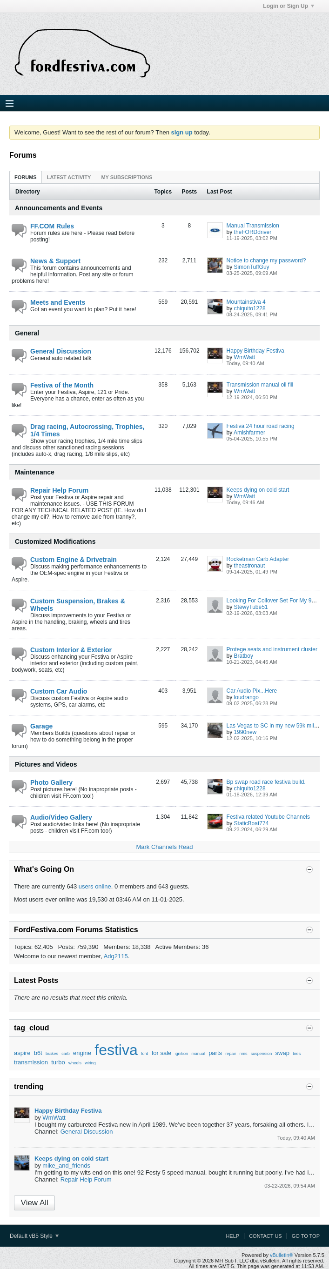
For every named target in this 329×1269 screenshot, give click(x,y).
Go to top (306, 1236)
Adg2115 (116, 956)
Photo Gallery (51, 782)
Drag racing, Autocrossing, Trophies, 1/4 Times (87, 430)
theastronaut (249, 565)
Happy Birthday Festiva (255, 350)
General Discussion (60, 351)
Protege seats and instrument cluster (272, 649)
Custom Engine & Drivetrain (73, 559)
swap (282, 1052)
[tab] (25, 177)
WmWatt (244, 357)
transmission (31, 1062)
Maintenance (34, 472)
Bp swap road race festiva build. (266, 782)
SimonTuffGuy (251, 267)
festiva (115, 1050)
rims (244, 1053)
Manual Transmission (253, 225)
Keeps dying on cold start (258, 490)
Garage (41, 726)
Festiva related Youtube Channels (268, 817)
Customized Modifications (55, 541)
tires (297, 1053)
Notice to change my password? (266, 260)
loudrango (246, 697)
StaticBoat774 (251, 823)
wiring (90, 1063)
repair (230, 1053)
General (27, 333)
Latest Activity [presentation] (69, 177)
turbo (58, 1062)
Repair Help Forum (59, 490)
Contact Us (265, 1236)
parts (215, 1052)
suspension (261, 1053)
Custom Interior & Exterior (71, 650)
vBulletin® (281, 1255)
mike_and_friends (66, 1165)
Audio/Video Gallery (61, 817)
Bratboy (243, 656)
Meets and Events (57, 302)
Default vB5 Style (34, 1236)
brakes (52, 1053)
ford (144, 1053)
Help (232, 1236)
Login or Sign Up (288, 6)
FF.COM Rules (52, 226)
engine (82, 1052)
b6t (38, 1052)
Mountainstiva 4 (246, 302)
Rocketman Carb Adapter (258, 559)
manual (198, 1053)
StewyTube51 (251, 607)
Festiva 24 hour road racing (261, 426)
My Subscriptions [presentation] (126, 177)
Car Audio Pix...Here (252, 691)
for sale (162, 1052)
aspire (22, 1052)
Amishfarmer (249, 432)
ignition (181, 1053)
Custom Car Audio (58, 691)
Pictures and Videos (46, 764)
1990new (245, 732)
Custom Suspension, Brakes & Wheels (77, 604)
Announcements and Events (58, 208)
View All (34, 1202)
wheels (74, 1063)
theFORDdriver (253, 232)
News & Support (55, 261)
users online (95, 886)
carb (65, 1053)
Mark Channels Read (164, 846)
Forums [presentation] (25, 177)
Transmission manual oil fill (260, 384)
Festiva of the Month (62, 385)
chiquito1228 (250, 308)
